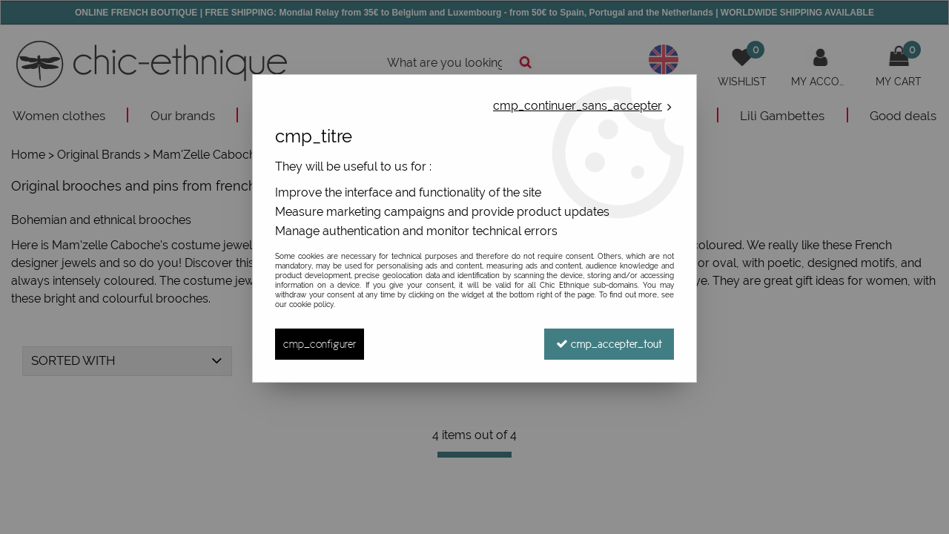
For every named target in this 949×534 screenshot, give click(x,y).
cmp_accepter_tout (609, 343)
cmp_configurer (319, 343)
